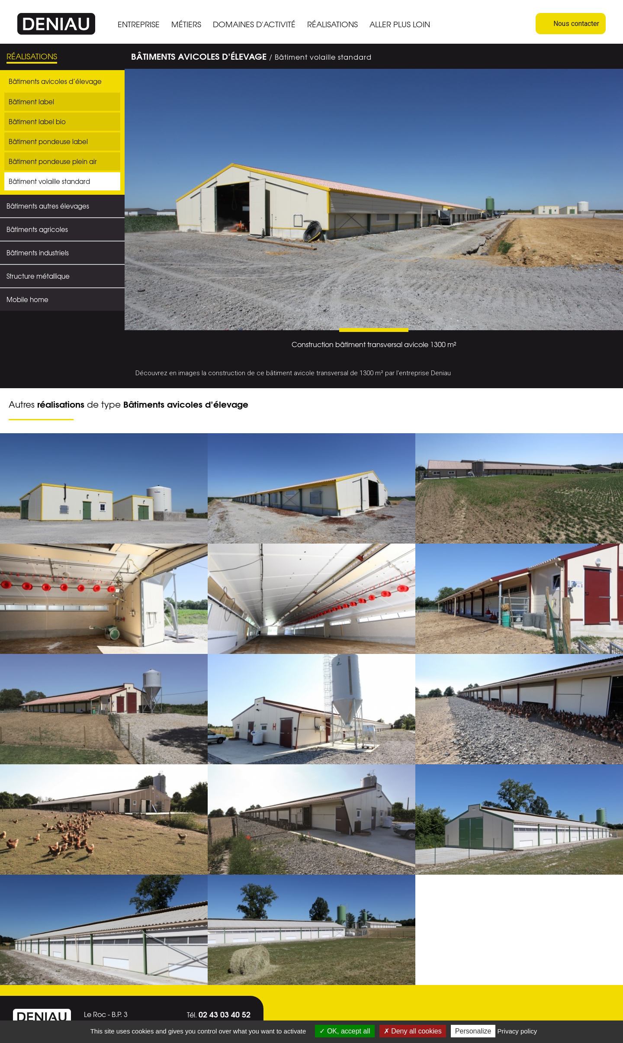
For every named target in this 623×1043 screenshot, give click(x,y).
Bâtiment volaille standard (49, 181)
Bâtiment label (31, 101)
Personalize (473, 1031)
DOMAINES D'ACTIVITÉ (254, 24)
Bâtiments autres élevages (47, 206)
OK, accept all (344, 1031)
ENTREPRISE (139, 24)
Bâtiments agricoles (37, 229)
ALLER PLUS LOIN (399, 24)
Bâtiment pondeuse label (48, 141)
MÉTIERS (186, 24)
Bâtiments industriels (37, 253)
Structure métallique (38, 276)
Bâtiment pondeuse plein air (53, 161)
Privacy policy (517, 1031)
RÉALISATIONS (332, 24)
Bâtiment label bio (37, 121)
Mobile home (27, 299)
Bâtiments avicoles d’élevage (55, 81)
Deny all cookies (413, 1031)
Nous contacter (570, 23)
